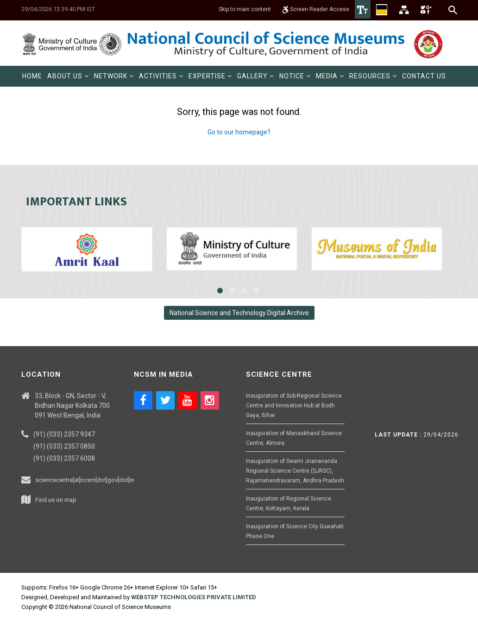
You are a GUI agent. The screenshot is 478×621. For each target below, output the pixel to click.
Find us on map (55, 499)
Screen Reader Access (315, 9)
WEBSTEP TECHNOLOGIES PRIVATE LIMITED (193, 597)
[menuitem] (32, 76)
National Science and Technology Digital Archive (239, 313)
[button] (68, 76)
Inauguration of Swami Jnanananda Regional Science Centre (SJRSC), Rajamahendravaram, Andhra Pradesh (295, 471)
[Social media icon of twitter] (165, 400)
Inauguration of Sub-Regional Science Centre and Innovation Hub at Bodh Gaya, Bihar (294, 405)
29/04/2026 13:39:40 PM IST (58, 9)
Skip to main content (245, 9)
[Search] (453, 9)
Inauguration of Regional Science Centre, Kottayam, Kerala (288, 503)
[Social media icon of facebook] (143, 400)
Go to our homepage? (239, 132)
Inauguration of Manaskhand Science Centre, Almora (294, 438)
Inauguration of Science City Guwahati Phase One (295, 531)
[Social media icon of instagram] (210, 400)
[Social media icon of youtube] (187, 400)
